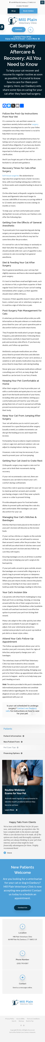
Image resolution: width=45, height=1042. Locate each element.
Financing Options (12, 753)
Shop (13, 11)
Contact (18, 29)
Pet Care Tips (10, 747)
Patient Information (12, 736)
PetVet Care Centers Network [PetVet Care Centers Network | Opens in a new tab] (25, 1032)
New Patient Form (12, 742)
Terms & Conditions (33, 1019)
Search (14, 1021)
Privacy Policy (9, 1019)
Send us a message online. (22, 987)
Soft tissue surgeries (10, 175)
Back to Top (29, 1021)
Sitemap (21, 1021)
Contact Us (22, 907)
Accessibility (20, 1019)
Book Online (28, 11)
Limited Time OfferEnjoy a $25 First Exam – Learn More (21, 38)
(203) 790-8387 (23, 6)
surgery (35, 124)
